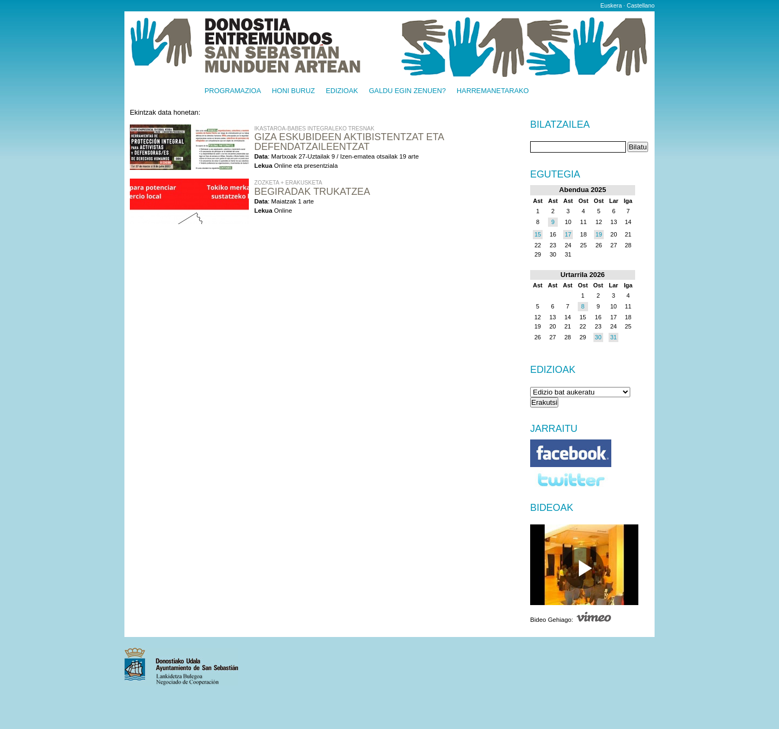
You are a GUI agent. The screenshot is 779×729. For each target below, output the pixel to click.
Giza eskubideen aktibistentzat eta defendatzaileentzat (349, 142)
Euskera (611, 5)
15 (537, 234)
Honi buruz (293, 91)
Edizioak (342, 91)
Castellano (641, 5)
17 (568, 234)
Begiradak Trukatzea (312, 191)
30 (598, 337)
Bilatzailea (560, 125)
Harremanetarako (493, 91)
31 (613, 337)
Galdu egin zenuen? (407, 91)
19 (599, 234)
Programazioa (232, 91)
